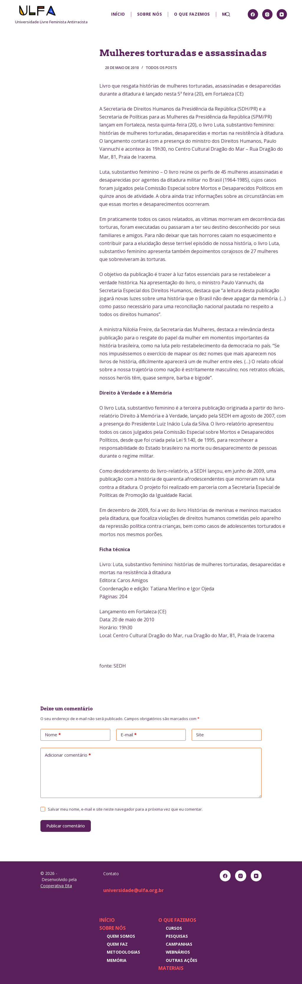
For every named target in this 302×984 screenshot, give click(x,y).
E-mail (129, 735)
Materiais (170, 968)
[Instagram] (267, 14)
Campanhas (179, 944)
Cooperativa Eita (56, 885)
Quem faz (117, 944)
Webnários (178, 952)
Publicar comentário (65, 826)
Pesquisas (177, 936)
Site (200, 734)
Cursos (174, 928)
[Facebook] (253, 14)
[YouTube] (282, 14)
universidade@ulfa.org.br (133, 890)
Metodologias (123, 952)
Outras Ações (181, 960)
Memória (117, 960)
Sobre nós (149, 14)
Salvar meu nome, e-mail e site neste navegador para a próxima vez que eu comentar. (125, 809)
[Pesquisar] (228, 14)
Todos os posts (161, 67)
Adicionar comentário (68, 755)
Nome (53, 735)
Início (118, 14)
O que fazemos (192, 14)
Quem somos (121, 936)
